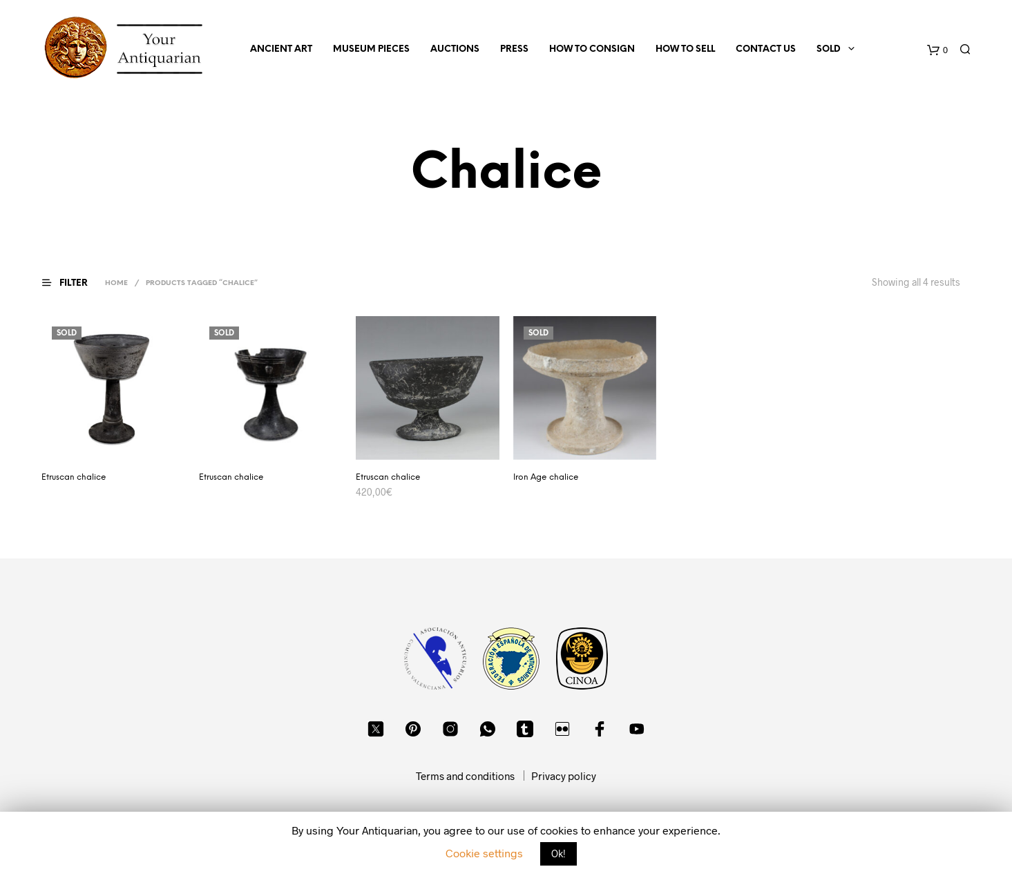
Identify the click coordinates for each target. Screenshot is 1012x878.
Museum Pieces (371, 49)
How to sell (685, 49)
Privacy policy (563, 776)
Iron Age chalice (546, 477)
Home (116, 283)
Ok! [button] (558, 853)
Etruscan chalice (73, 477)
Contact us (766, 49)
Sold (829, 49)
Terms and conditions (465, 776)
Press (514, 49)
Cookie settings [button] (484, 852)
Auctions (454, 49)
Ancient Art (281, 49)
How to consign (592, 49)
